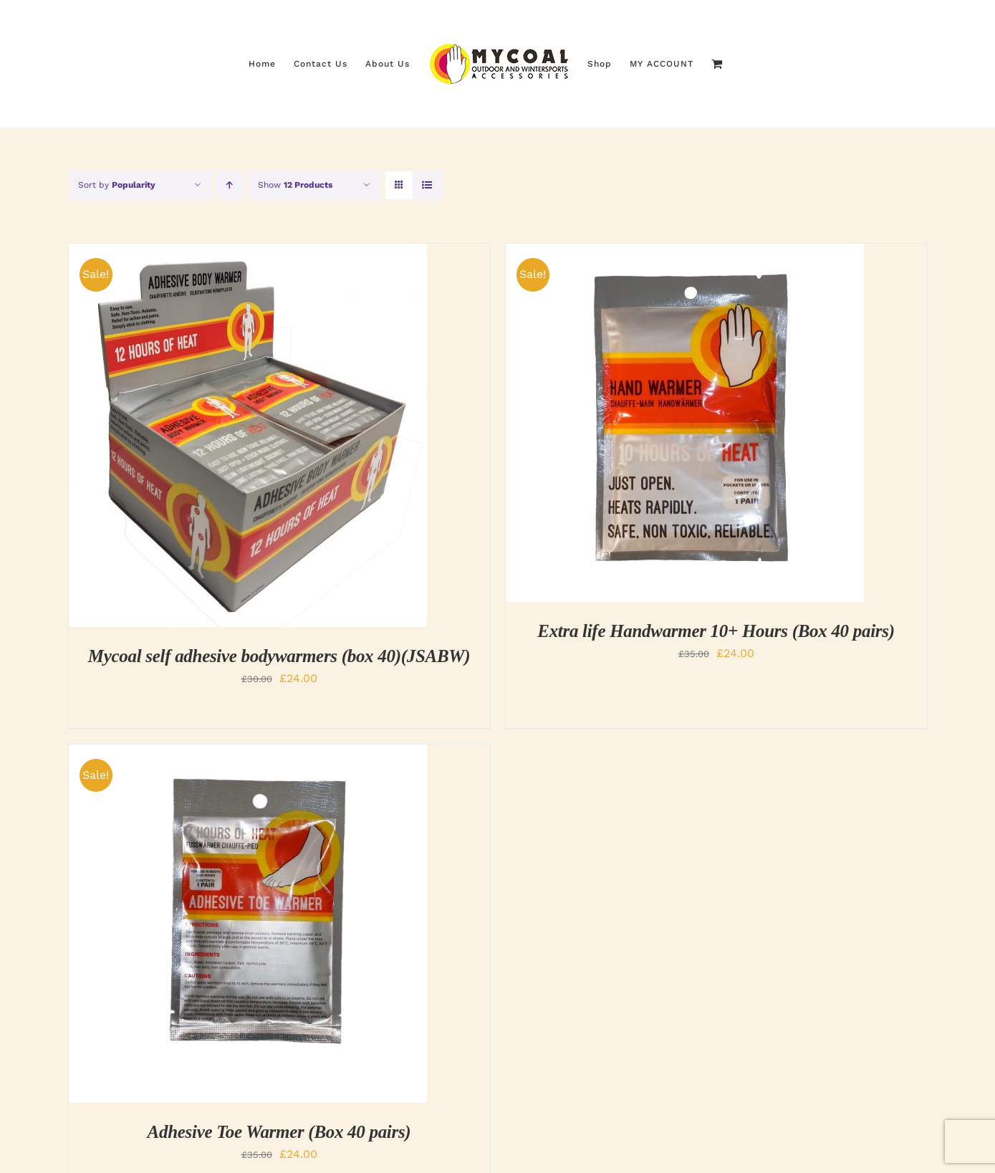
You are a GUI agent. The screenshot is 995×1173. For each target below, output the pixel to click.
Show (295, 185)
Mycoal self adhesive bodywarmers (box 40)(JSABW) (279, 656)
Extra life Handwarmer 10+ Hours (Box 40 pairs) (715, 631)
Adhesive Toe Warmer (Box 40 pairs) (279, 1131)
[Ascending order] (230, 185)
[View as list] (427, 185)
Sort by (116, 185)
